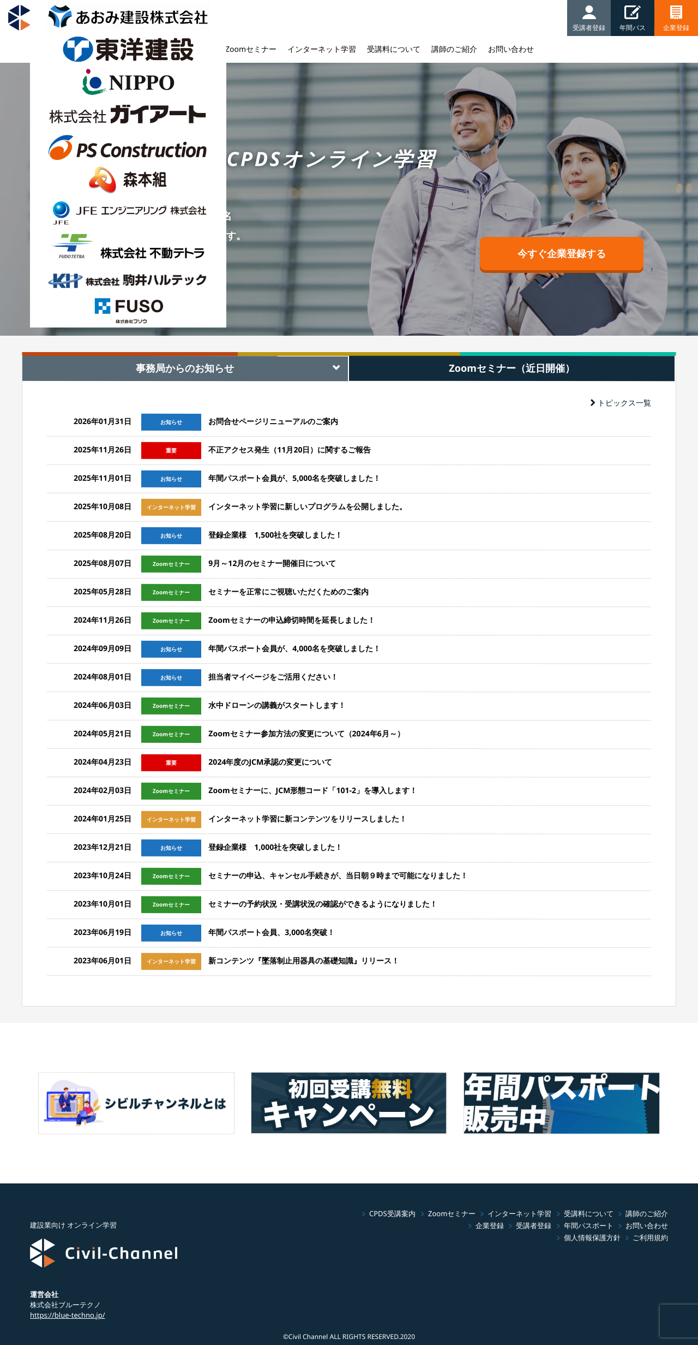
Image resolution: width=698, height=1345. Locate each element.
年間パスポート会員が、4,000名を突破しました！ (294, 648)
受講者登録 (533, 1225)
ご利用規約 (650, 1237)
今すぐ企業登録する (562, 253)
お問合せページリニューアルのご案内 (273, 421)
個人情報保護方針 (592, 1237)
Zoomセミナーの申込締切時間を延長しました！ (291, 620)
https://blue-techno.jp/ (67, 1314)
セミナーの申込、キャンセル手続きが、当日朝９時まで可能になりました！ (338, 875)
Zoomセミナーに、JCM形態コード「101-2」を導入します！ (312, 790)
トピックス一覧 (621, 402)
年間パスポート (588, 1225)
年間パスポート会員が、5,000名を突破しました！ (294, 478)
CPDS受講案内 (392, 1213)
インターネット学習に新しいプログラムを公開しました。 (307, 506)
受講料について (588, 1213)
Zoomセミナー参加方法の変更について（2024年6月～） (306, 733)
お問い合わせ (646, 1225)
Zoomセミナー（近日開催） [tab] (512, 367)
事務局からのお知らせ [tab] (185, 367)
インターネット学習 (519, 1213)
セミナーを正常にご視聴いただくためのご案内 (288, 591)
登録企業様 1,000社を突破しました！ (275, 847)
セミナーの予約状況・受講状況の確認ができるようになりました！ (322, 903)
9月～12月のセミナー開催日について (272, 563)
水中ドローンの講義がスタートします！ (277, 705)
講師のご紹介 (646, 1213)
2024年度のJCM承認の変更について (270, 762)
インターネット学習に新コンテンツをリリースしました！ (307, 818)
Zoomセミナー (451, 1213)
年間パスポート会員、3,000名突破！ (271, 932)
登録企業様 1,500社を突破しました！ (275, 534)
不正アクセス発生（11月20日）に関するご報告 (289, 449)
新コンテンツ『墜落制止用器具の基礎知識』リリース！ (303, 960)
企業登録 (490, 1225)
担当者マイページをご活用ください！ (273, 676)
